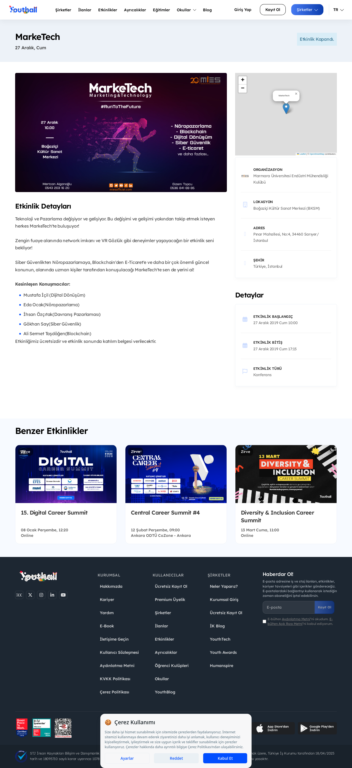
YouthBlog (165, 692)
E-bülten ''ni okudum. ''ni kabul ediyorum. (300, 621)
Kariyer (107, 599)
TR (338, 9)
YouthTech (220, 639)
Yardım (107, 612)
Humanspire (221, 665)
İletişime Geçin (114, 639)
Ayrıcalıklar (166, 652)
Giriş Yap (242, 9)
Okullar (186, 9)
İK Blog (217, 626)
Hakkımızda (111, 586)
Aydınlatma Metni (117, 665)
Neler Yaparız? (224, 586)
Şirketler (63, 9)
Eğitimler (161, 9)
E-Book (107, 626)
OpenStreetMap (317, 154)
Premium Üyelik (170, 599)
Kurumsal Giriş (224, 599)
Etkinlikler (107, 9)
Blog (207, 9)
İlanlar (84, 9)
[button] (286, 108)
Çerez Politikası (114, 692)
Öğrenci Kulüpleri (172, 665)
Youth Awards (223, 652)
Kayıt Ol (272, 9)
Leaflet (301, 154)
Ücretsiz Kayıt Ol (171, 586)
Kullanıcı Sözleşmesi (119, 652)
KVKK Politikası (115, 678)
